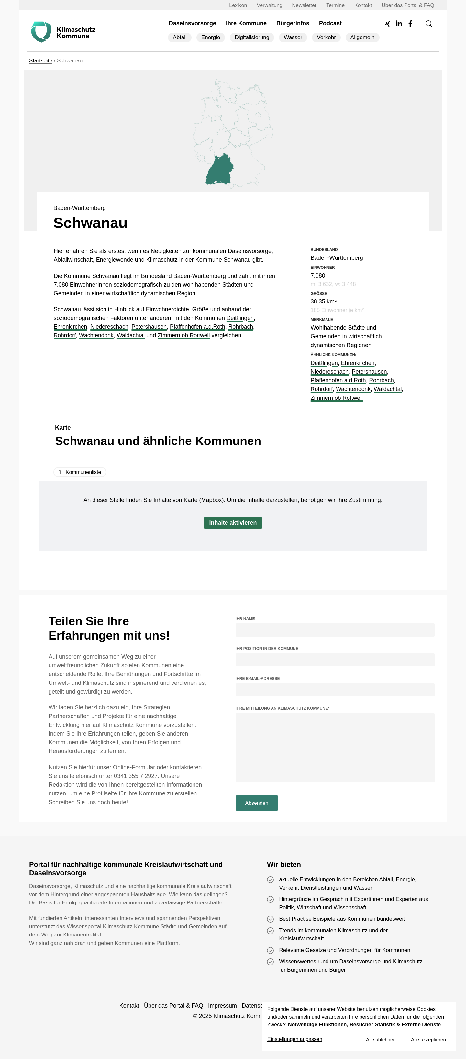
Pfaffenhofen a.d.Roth (200, 327)
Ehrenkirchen (71, 327)
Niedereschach (110, 327)
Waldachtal (132, 336)
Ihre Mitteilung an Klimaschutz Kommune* (283, 708)
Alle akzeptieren (427, 1039)
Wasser (293, 38)
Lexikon (236, 5)
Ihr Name (245, 619)
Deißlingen (240, 318)
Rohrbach (245, 327)
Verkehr (326, 38)
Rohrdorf (65, 336)
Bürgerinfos (292, 23)
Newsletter (302, 5)
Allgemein (362, 38)
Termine (333, 5)
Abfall (180, 38)
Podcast (330, 23)
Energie (210, 38)
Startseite (40, 61)
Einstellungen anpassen (294, 1039)
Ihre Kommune (246, 23)
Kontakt (361, 5)
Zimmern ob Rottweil (186, 336)
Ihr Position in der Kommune (267, 649)
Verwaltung (267, 5)
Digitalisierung (252, 38)
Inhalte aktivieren (233, 523)
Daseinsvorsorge (192, 23)
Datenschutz (258, 1007)
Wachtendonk (97, 336)
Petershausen (151, 327)
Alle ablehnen (378, 1039)
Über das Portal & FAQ (405, 5)
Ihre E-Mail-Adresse (258, 678)
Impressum (222, 1007)
